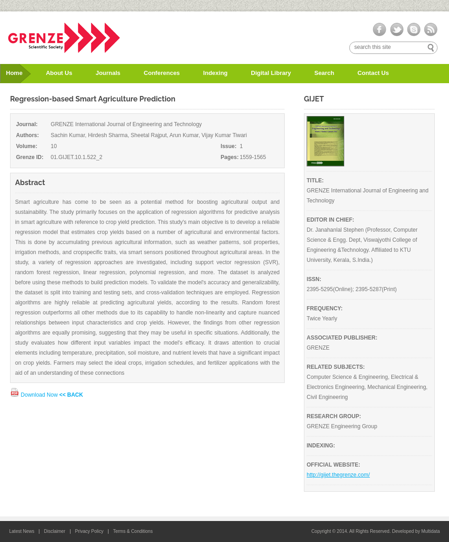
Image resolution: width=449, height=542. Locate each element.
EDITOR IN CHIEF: (330, 220)
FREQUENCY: (324, 308)
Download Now (34, 395)
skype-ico (413, 30)
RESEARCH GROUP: (334, 416)
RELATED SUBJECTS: (336, 367)
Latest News (21, 531)
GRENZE (318, 348)
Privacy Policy (89, 531)
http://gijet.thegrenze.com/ (338, 475)
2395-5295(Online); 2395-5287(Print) (352, 289)
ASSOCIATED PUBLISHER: (342, 338)
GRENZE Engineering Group (342, 426)
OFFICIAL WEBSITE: (333, 465)
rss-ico (430, 30)
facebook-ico (380, 30)
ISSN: (314, 279)
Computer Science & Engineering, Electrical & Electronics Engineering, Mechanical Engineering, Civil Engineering (367, 387)
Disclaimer (54, 531)
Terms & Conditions (133, 531)
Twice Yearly (322, 318)
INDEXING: (321, 445)
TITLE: (315, 180)
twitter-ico (396, 30)
